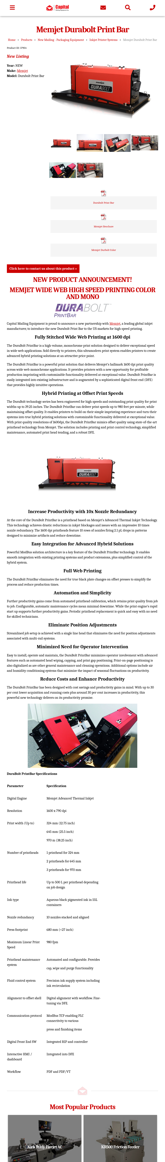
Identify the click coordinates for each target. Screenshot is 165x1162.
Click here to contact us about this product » (43, 86)
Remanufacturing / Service (32, 1070)
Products (26, 40)
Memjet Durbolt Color (132, 181)
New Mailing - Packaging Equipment (61, 40)
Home (11, 40)
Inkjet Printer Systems (104, 40)
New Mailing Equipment (30, 1057)
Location (69, 1051)
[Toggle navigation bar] (12, 8)
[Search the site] (128, 8)
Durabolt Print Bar (132, 133)
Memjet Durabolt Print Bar (140, 40)
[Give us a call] (152, 8)
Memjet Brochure (132, 157)
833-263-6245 (21, 1118)
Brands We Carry (25, 1082)
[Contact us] (103, 8)
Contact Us (71, 1070)
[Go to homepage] (57, 10)
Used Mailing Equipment (31, 1063)
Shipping (70, 1057)
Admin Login (108, 1144)
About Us (19, 1076)
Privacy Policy (73, 1076)
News (67, 1063)
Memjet (22, 71)
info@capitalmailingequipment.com (37, 1113)
